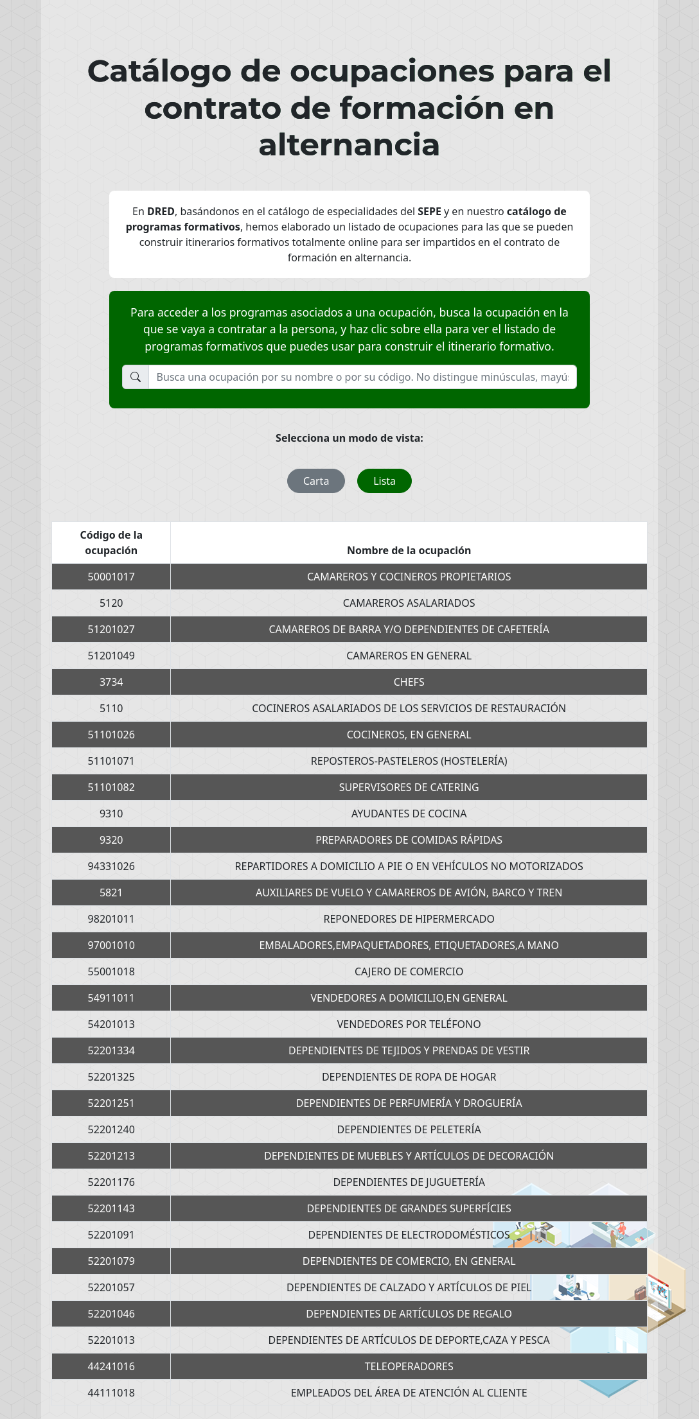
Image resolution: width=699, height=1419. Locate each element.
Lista (384, 481)
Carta (316, 481)
